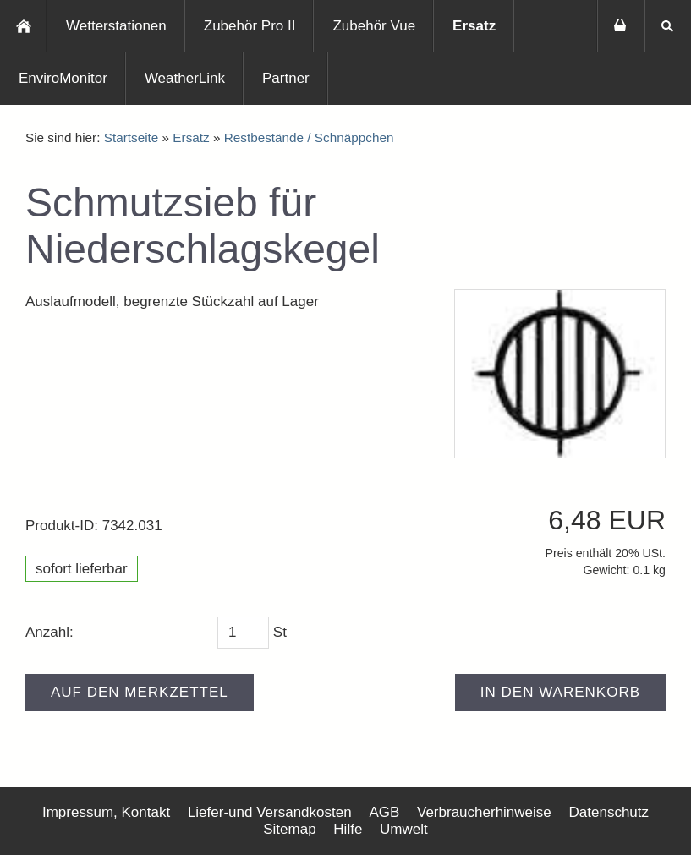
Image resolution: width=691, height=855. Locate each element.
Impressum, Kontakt (106, 812)
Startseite (131, 137)
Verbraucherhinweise (484, 812)
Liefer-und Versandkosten (270, 812)
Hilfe (347, 829)
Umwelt (404, 829)
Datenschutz (609, 812)
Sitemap (289, 829)
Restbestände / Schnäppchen (309, 137)
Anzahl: (49, 632)
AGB (384, 812)
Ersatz (191, 137)
